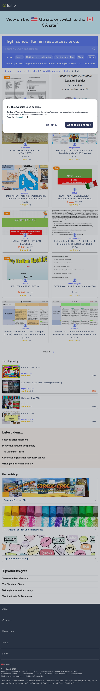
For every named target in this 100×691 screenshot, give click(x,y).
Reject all (52, 125)
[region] (50, 116)
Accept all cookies (79, 125)
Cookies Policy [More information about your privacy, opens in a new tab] (21, 117)
